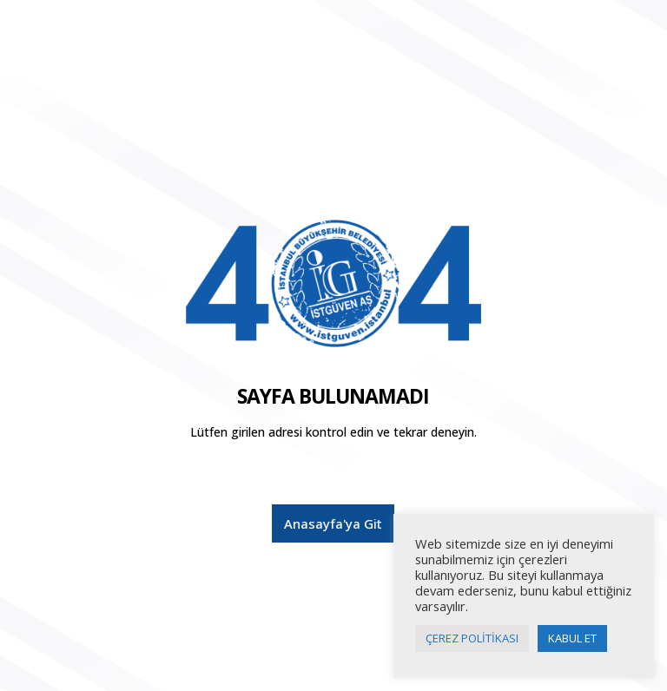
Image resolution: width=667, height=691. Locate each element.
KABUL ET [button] (572, 638)
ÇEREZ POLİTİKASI (472, 638)
